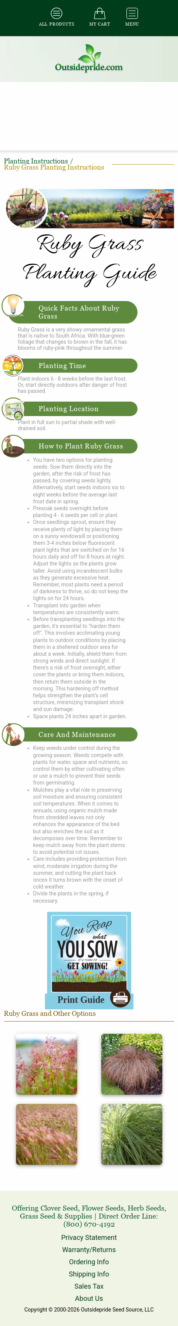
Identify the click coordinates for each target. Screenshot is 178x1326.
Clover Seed (59, 1208)
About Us (89, 1298)
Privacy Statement (89, 1237)
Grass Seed (37, 1216)
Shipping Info (89, 1274)
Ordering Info (89, 1262)
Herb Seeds (146, 1208)
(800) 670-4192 (89, 1224)
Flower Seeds (103, 1208)
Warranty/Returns (89, 1250)
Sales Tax (89, 1286)
